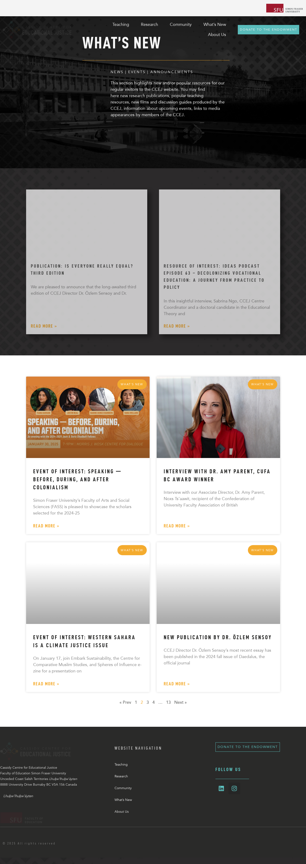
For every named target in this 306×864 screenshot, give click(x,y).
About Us (122, 812)
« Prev (125, 702)
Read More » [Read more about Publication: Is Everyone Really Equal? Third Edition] (44, 326)
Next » (180, 702)
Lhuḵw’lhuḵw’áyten (18, 802)
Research (121, 776)
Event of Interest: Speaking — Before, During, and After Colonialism (77, 479)
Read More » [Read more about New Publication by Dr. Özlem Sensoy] (177, 683)
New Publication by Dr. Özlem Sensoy (218, 637)
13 (168, 702)
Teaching (121, 765)
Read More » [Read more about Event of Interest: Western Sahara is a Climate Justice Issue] (46, 683)
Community (123, 788)
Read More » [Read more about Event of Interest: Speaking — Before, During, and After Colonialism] (46, 525)
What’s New (123, 800)
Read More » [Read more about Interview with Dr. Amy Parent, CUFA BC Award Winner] (177, 525)
